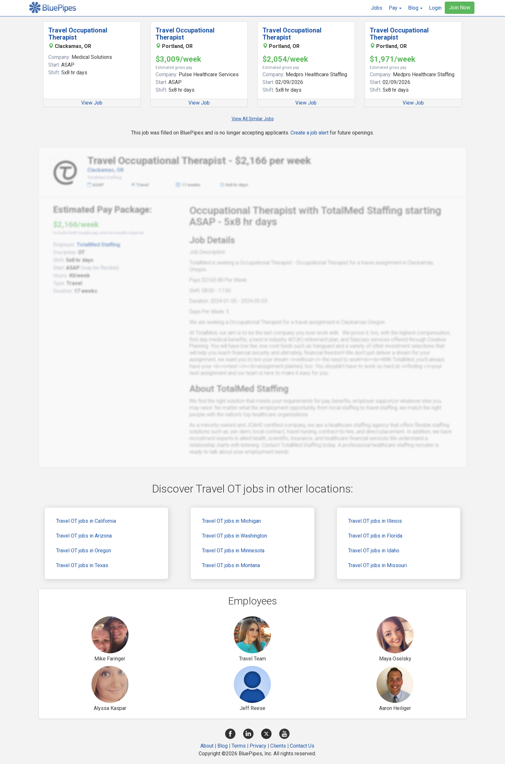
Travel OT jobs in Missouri (377, 565)
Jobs (376, 8)
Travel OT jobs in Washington (234, 536)
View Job (91, 103)
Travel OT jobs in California (86, 521)
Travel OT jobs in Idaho (373, 551)
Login (435, 8)
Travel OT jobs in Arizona (84, 536)
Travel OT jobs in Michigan (231, 521)
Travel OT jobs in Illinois (375, 521)
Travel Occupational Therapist (77, 33)
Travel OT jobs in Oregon (83, 551)
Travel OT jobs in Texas (82, 565)
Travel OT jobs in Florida (375, 536)
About (207, 746)
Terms (239, 746)
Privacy (258, 746)
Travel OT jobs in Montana (231, 565)
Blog (222, 746)
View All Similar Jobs (253, 118)
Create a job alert (310, 133)
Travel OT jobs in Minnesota (233, 551)
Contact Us (302, 746)
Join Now (459, 8)
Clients (278, 746)
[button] (395, 8)
